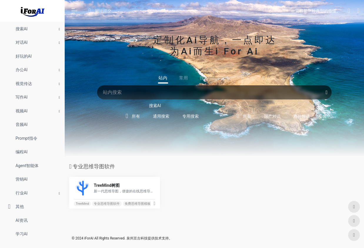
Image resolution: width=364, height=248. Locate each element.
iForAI (88, 238)
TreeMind (82, 204)
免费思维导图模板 (138, 204)
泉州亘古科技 (137, 238)
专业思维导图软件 (107, 204)
